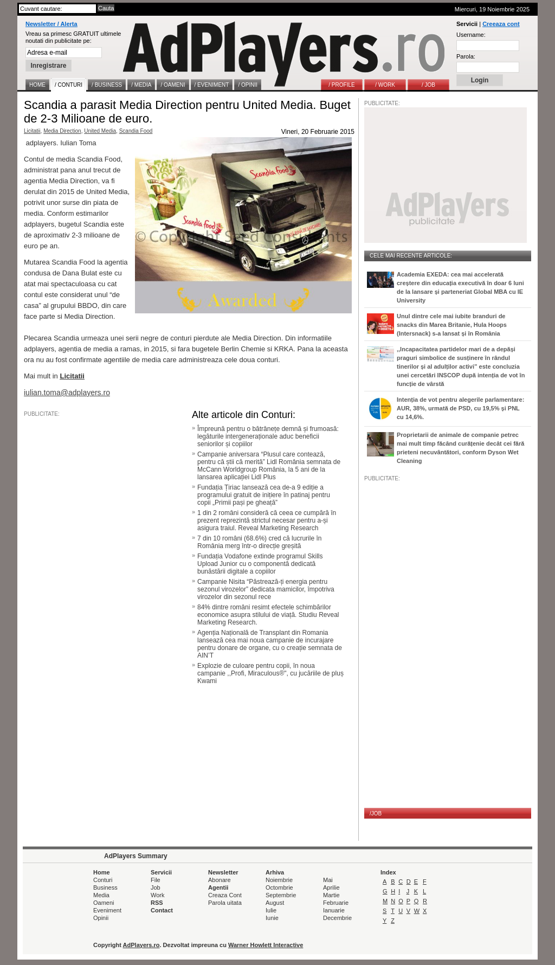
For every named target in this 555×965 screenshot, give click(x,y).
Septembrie (281, 895)
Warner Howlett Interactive (265, 945)
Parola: (465, 56)
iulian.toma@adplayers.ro (67, 392)
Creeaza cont (500, 24)
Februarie (336, 902)
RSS (157, 902)
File (155, 880)
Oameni (103, 902)
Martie (331, 895)
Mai (328, 880)
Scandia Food (136, 131)
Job (155, 887)
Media (101, 895)
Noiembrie (279, 880)
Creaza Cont (225, 895)
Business (105, 887)
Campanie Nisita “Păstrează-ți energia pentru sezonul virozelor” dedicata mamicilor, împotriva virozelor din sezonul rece (265, 589)
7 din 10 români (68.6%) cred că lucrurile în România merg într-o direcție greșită (259, 542)
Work (157, 895)
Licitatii (32, 131)
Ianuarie (334, 910)
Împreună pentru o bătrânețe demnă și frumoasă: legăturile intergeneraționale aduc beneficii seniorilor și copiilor (268, 436)
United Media (100, 131)
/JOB (376, 813)
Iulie (271, 910)
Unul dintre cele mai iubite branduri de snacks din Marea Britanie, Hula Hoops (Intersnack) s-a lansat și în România (452, 325)
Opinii (100, 918)
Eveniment (107, 910)
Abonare (219, 880)
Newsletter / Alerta (51, 24)
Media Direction (62, 131)
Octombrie (279, 887)
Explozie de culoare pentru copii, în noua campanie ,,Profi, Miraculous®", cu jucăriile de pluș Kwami (270, 673)
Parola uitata (225, 902)
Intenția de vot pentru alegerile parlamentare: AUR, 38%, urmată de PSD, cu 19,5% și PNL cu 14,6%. (460, 408)
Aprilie (331, 887)
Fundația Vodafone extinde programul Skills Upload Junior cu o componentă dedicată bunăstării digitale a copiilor (259, 563)
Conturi (102, 880)
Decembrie (337, 918)
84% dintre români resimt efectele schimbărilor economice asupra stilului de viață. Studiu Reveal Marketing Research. (268, 614)
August (275, 902)
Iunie (272, 918)
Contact (162, 910)
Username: (471, 34)
